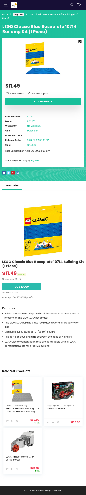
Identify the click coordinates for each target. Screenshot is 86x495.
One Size (31, 144)
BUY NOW (21, 287)
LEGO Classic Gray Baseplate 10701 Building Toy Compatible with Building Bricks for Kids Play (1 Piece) (22, 410)
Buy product (43, 101)
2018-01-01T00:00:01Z (38, 140)
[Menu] (6, 5)
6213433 (31, 121)
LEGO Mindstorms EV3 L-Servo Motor (20, 458)
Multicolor (32, 130)
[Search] (72, 5)
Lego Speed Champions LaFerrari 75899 (60, 407)
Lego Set (18, 14)
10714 (30, 116)
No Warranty (34, 125)
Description (12, 185)
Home (5, 14)
